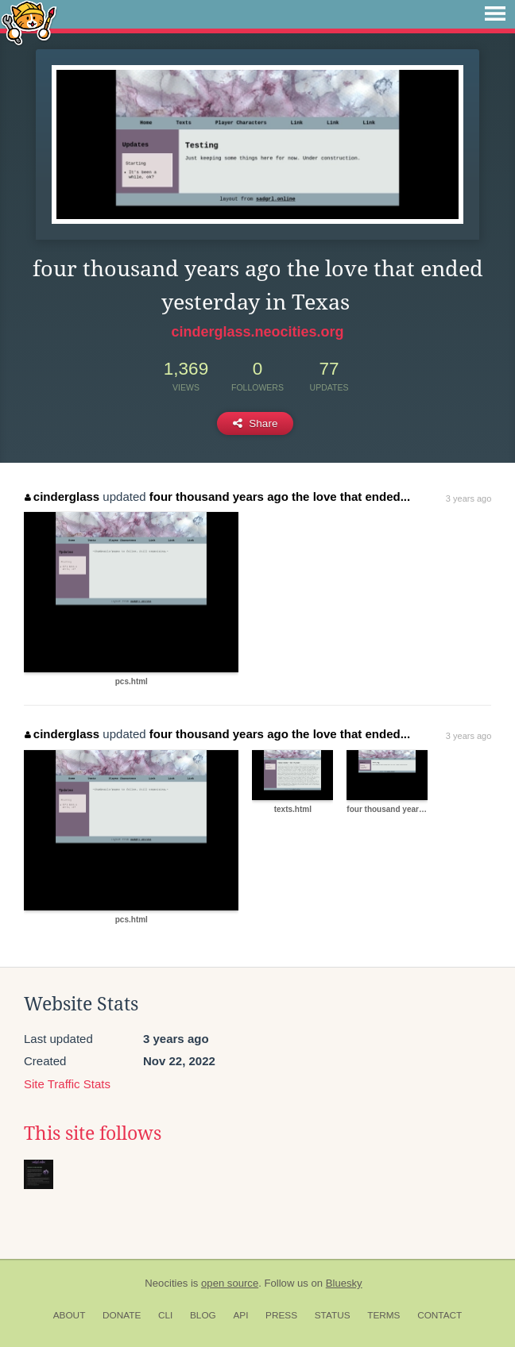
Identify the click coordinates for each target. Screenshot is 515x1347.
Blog (203, 1315)
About (69, 1315)
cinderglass (62, 496)
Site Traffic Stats (67, 1084)
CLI (165, 1315)
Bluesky (344, 1283)
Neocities (166, 1283)
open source (229, 1283)
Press (281, 1315)
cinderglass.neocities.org (257, 332)
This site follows (92, 1133)
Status (332, 1315)
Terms (383, 1315)
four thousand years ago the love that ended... (279, 496)
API (240, 1315)
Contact (439, 1315)
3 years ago (468, 498)
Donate (122, 1315)
